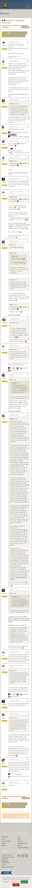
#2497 (27, 700)
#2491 (27, 345)
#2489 (27, 241)
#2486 (27, 157)
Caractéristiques (6, 841)
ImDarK (3, 144)
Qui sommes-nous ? (7, 855)
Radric (11, 253)
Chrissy (4, 419)
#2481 (27, 41)
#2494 (27, 589)
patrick (4, 195)
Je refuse (16, 885)
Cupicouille (12, 103)
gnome (3, 46)
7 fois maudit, (16, 774)
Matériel (3, 843)
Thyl (3, 130)
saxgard (4, 182)
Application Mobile (22, 847)
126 (8, 35)
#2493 (27, 415)
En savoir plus (15, 881)
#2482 (27, 60)
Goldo (3, 717)
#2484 (27, 126)
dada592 (4, 704)
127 (12, 35)
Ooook (3, 763)
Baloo (3, 64)
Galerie (3, 845)
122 (17, 33)
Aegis (10, 245)
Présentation (5, 837)
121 (13, 33)
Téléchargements (22, 843)
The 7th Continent (13, 25)
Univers (3, 839)
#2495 (27, 651)
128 (16, 35)
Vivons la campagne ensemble (13, 21)
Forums (4, 25)
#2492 (27, 374)
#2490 (27, 318)
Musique (19, 841)
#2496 (27, 665)
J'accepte (24, 882)
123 (21, 33)
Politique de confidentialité (5, 861)
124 (25, 33)
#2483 (27, 99)
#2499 (27, 759)
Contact (3, 864)
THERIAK (11, 419)
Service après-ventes (7, 867)
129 (20, 35)
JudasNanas (5, 322)
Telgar (4, 103)
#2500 (27, 782)
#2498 (27, 713)
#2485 (27, 140)
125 (4, 35)
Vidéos (19, 839)
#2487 (27, 178)
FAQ (18, 837)
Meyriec (4, 245)
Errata (19, 845)
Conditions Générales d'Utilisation (7, 857)
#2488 (27, 191)
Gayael (4, 655)
